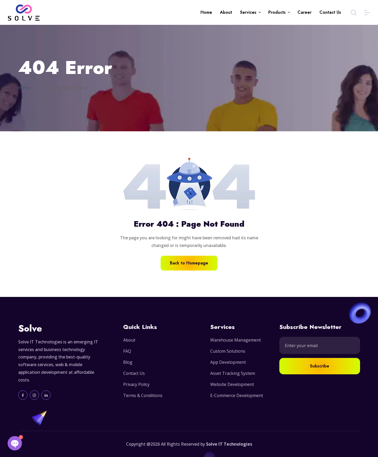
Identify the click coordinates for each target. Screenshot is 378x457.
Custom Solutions (227, 351)
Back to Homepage (189, 263)
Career (305, 12)
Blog (127, 362)
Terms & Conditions (142, 395)
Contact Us (330, 12)
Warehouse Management (235, 340)
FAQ (127, 351)
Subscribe (319, 366)
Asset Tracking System (232, 373)
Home (206, 12)
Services (248, 12)
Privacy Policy (136, 384)
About (226, 12)
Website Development (232, 384)
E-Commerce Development (236, 395)
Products (277, 12)
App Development (228, 362)
